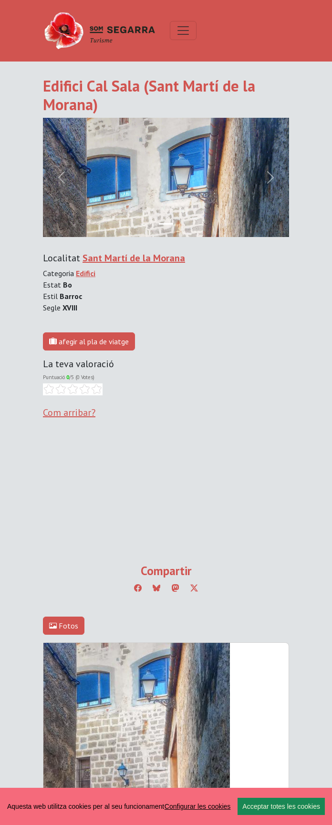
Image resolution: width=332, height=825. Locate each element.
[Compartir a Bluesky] (156, 588)
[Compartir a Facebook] (138, 588)
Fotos (63, 625)
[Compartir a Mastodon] (175, 588)
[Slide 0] (166, 223)
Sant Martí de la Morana (134, 258)
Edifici (85, 273)
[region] (166, 806)
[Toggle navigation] (183, 30)
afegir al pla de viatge (89, 341)
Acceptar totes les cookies (281, 806)
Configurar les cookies (198, 806)
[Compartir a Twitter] (194, 588)
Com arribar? (69, 412)
